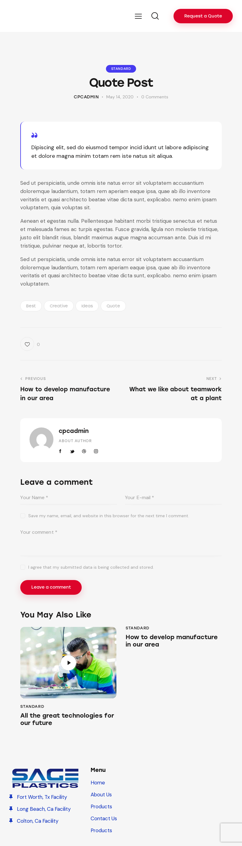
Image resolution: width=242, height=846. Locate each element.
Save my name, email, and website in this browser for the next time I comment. (108, 515)
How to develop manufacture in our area (172, 641)
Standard (121, 69)
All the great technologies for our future (68, 719)
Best (31, 306)
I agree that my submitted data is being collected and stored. (91, 567)
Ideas (87, 306)
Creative (59, 306)
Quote (113, 306)
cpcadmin (74, 430)
